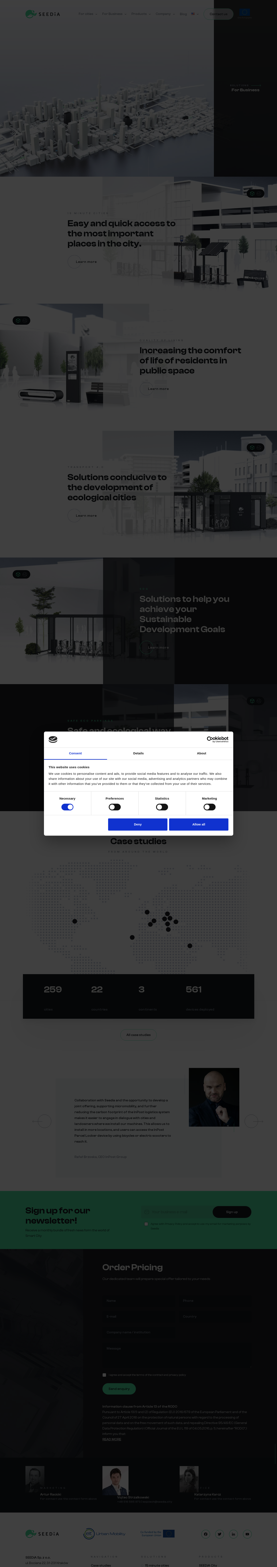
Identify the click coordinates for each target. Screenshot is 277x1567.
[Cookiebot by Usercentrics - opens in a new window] (210, 739)
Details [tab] (138, 753)
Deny (138, 824)
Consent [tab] (75, 753)
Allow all (198, 824)
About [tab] (201, 753)
